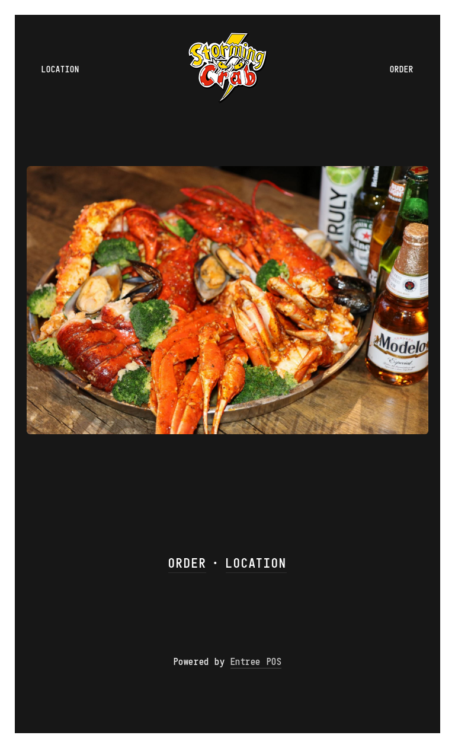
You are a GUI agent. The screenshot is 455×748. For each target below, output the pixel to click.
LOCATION (256, 563)
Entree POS (255, 661)
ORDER (187, 563)
